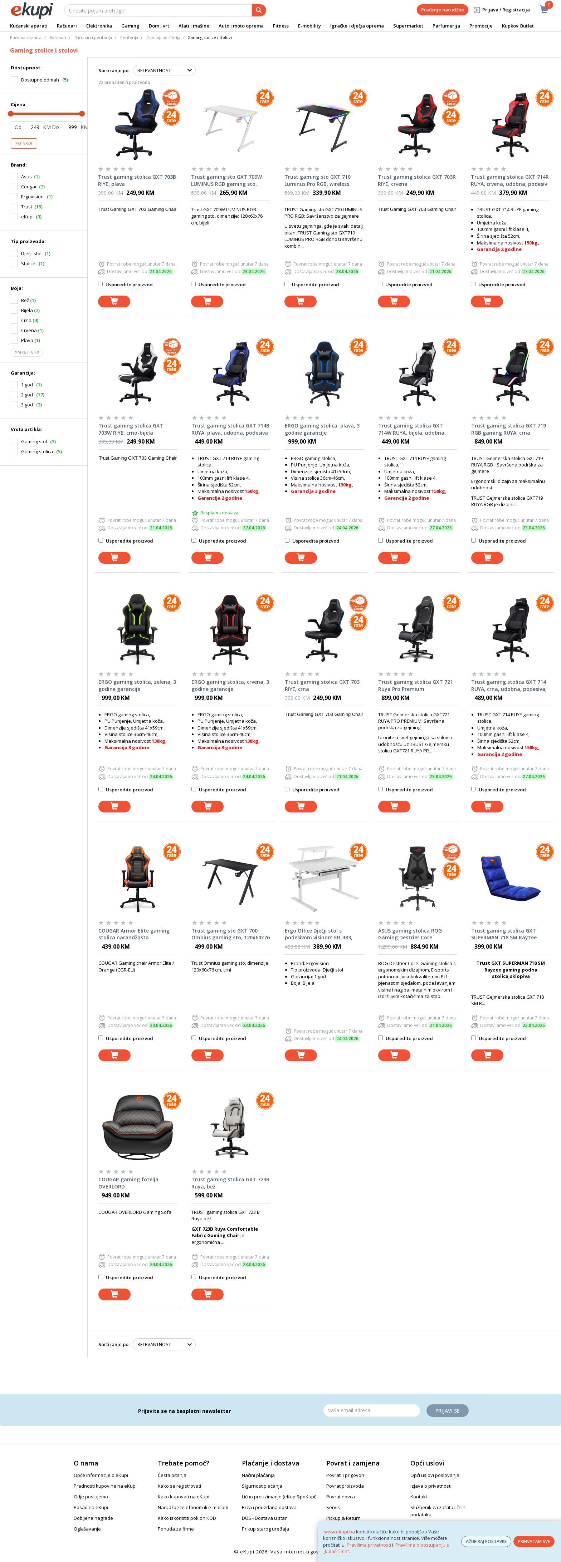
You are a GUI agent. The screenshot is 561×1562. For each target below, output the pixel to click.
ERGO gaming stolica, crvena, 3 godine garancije (230, 685)
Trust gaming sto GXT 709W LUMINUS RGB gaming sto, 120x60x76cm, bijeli (226, 180)
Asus (26, 176)
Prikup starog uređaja (265, 1529)
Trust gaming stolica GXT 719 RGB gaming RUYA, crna (508, 429)
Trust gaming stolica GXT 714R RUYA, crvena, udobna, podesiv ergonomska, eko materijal (510, 180)
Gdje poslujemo (91, 1496)
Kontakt (418, 1496)
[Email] (371, 1410)
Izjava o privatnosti (431, 1486)
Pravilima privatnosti (369, 1545)
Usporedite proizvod (125, 284)
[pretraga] (259, 10)
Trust (26, 206)
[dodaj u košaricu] (114, 301)
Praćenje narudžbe (442, 9)
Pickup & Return (343, 1518)
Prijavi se (447, 1410)
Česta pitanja (172, 1475)
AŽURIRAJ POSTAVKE (486, 1541)
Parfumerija (446, 26)
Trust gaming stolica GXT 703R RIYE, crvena (417, 180)
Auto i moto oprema (241, 26)
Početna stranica (26, 37)
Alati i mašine (194, 26)
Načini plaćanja (258, 1475)
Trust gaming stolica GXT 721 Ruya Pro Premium (415, 685)
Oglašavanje (87, 1529)
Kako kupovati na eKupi (183, 1496)
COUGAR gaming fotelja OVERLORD (128, 1183)
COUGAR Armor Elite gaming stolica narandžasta (134, 934)
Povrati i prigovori (345, 1475)
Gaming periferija (163, 37)
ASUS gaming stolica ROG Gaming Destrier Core (410, 934)
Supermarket (408, 26)
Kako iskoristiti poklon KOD (187, 1518)
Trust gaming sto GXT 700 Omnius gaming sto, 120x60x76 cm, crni (230, 934)
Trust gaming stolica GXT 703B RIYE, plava (137, 180)
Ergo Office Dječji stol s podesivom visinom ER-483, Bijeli (318, 934)
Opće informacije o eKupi (101, 1475)
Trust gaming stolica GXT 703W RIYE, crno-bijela (130, 429)
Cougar (29, 186)
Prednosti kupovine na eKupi (105, 1486)
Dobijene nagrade (93, 1518)
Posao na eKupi (91, 1507)
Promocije (481, 26)
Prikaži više (27, 352)
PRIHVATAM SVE (534, 1541)
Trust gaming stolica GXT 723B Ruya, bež (230, 1183)
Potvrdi (24, 143)
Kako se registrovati (179, 1486)
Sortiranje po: (114, 70)
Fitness (281, 26)
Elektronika (99, 26)
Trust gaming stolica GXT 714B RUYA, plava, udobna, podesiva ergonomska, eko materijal (230, 429)
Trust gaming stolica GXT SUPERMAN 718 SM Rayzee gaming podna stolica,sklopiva (509, 934)
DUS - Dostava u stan (265, 1518)
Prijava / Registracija (501, 9)
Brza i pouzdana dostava (269, 1507)
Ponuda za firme (176, 1529)
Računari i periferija (93, 37)
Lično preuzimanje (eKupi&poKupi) (279, 1496)
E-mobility (309, 26)
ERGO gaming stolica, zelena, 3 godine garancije (137, 685)
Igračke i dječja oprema (357, 26)
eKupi (27, 216)
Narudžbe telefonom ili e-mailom (193, 1507)
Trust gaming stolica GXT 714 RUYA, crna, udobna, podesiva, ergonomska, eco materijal (509, 685)
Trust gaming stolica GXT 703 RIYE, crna (322, 685)
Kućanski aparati (29, 26)
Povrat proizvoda (345, 1486)
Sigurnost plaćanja (262, 1486)
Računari (67, 26)
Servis (333, 1507)
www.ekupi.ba (339, 1531)
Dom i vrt (159, 26)
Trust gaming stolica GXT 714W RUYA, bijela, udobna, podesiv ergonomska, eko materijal (412, 429)
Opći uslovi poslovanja (434, 1475)
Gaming (130, 26)
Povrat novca (340, 1496)
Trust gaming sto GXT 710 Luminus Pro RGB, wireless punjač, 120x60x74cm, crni (317, 180)
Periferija (129, 37)
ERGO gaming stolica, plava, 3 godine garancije (322, 429)
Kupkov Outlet (518, 26)
